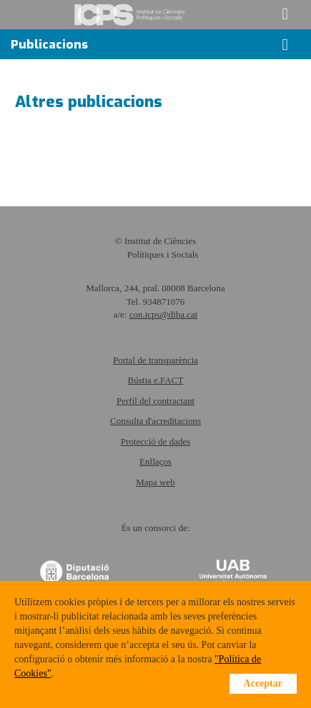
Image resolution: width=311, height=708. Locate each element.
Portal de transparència (155, 360)
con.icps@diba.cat (163, 314)
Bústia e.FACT (156, 380)
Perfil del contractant (155, 400)
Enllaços (155, 461)
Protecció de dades (155, 441)
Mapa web (155, 482)
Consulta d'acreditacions (155, 420)
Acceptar (263, 683)
